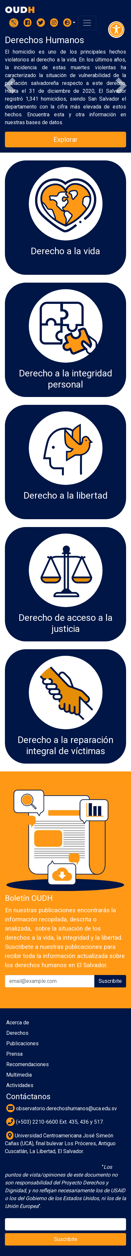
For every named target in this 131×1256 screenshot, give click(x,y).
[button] (69, 22)
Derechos (17, 1033)
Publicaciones (22, 1043)
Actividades (19, 1085)
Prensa (14, 1054)
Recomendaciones (27, 1064)
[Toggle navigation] (87, 23)
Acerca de (17, 1022)
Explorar (65, 139)
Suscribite (110, 981)
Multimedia (19, 1075)
